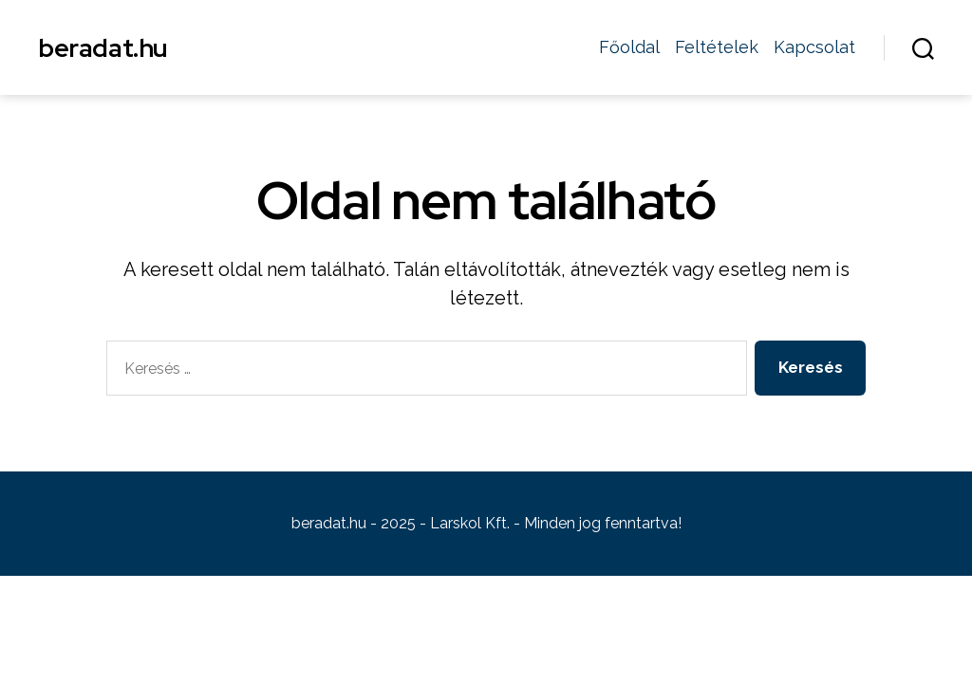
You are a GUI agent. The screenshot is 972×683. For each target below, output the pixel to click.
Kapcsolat (814, 47)
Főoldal (629, 47)
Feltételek (716, 47)
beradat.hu (103, 48)
